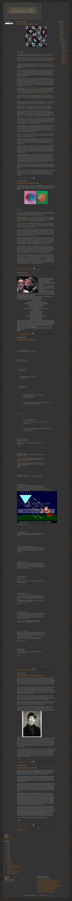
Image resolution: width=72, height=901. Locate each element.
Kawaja (26, 762)
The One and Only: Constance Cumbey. (29, 675)
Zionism (18, 551)
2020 (61, 32)
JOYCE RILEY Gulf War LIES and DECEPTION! (46, 889)
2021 (61, 31)
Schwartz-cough (19, 458)
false (18, 639)
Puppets (35, 670)
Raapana (32, 762)
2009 (61, 38)
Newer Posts (19, 828)
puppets (21, 465)
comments (51, 707)
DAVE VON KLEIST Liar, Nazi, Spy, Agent (45, 890)
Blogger (46, 895)
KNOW (18, 579)
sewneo (8, 836)
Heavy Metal (45, 285)
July (62, 41)
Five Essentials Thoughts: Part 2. (27, 24)
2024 (61, 26)
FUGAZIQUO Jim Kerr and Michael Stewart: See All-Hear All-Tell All (49, 885)
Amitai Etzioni (22, 269)
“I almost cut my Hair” (24, 275)
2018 (61, 35)
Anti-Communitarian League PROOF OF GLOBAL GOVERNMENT (49, 880)
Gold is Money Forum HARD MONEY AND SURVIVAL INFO (48, 886)
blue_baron (38, 895)
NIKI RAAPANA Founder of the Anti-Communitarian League (48, 881)
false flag (36, 321)
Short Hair (32, 334)
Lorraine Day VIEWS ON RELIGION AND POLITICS (47, 888)
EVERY (20, 598)
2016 (61, 37)
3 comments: (30, 177)
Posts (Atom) (24, 830)
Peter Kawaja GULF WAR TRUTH (44, 878)
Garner (24, 762)
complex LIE (19, 655)
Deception (21, 670)
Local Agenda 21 (32, 269)
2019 (61, 34)
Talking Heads (21, 387)
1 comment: (30, 333)
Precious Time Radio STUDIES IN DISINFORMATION (47, 884)
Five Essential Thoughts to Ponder (28, 183)
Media (29, 670)
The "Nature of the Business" (26, 339)
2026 (61, 23)
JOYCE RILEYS (24, 460)
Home (39, 828)
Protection (32, 670)
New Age (29, 762)
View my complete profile (9, 838)
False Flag (29, 334)
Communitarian (27, 269)
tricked (18, 637)
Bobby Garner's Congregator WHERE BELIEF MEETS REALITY (49, 882)
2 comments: (30, 268)
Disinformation (26, 670)
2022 (61, 29)
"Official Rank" (22, 370)
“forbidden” (25, 430)
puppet (18, 584)
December (9, 859)
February (62, 43)
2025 (61, 24)
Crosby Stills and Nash (23, 334)
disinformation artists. (20, 620)
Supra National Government (39, 269)
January (62, 44)
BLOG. (22, 696)
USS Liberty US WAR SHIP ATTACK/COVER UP (46, 892)
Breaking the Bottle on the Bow (27, 768)
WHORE (18, 441)
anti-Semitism (19, 553)
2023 (7, 847)
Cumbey (21, 762)
